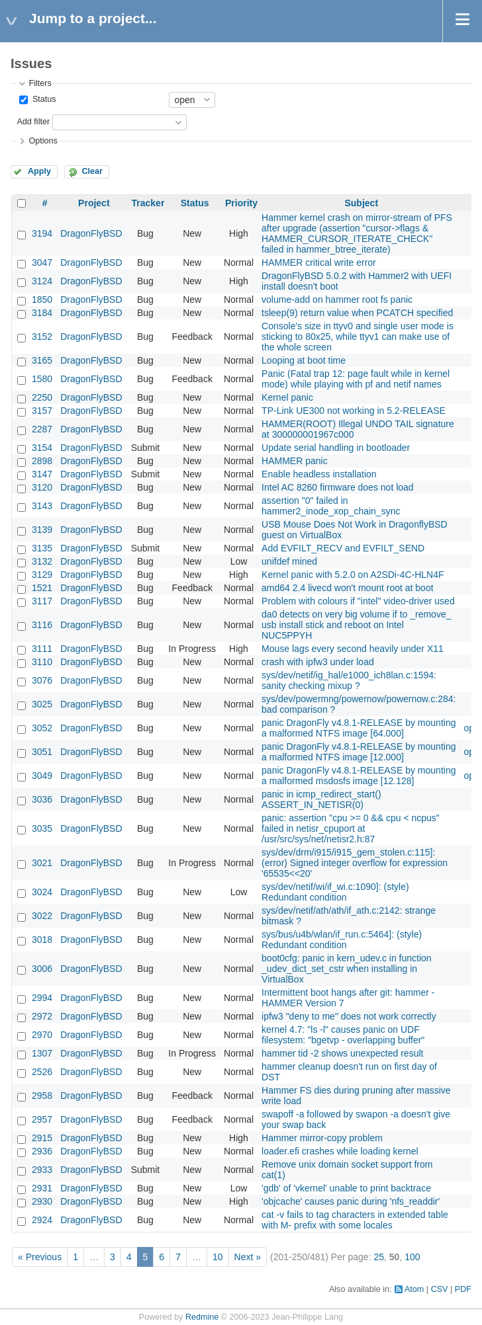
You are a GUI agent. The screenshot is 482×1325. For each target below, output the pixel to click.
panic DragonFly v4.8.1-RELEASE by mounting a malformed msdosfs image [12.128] (359, 775)
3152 (42, 336)
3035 (42, 828)
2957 (42, 1119)
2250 (42, 397)
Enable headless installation (319, 474)
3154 (42, 447)
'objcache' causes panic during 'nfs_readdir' (351, 1201)
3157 (42, 410)
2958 (42, 1095)
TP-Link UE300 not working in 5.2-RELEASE (354, 410)
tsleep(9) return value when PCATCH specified (357, 312)
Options (42, 140)
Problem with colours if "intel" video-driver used (358, 601)
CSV (439, 1289)
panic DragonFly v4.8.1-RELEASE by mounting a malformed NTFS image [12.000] (359, 751)
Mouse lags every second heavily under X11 (353, 648)
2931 (42, 1188)
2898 (42, 461)
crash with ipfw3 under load (318, 662)
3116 (42, 625)
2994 (42, 997)
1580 (42, 379)
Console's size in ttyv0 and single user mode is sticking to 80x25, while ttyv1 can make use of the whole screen (358, 336)
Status (43, 99)
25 (378, 1257)
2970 (42, 1034)
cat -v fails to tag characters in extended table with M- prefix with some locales (355, 1219)
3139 (42, 529)
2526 (42, 1071)
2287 (42, 429)
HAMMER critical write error (319, 262)
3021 (42, 863)
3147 (42, 474)
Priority (241, 203)
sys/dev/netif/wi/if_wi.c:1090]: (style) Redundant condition (335, 892)
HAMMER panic (295, 461)
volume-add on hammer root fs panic (337, 299)
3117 (42, 601)
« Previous (40, 1257)
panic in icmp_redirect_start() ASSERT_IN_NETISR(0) (321, 799)
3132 (42, 561)
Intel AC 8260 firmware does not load (338, 487)
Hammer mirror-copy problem (322, 1138)
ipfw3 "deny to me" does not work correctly (349, 1016)
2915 (42, 1138)
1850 (42, 299)
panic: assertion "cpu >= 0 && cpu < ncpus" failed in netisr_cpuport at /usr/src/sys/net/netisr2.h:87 (351, 828)
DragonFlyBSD (91, 233)
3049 (42, 775)
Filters (39, 83)
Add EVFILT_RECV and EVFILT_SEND (343, 548)
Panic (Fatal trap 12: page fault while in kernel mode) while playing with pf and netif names (356, 378)
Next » (247, 1257)
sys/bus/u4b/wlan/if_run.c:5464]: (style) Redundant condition (342, 939)
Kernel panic (287, 397)
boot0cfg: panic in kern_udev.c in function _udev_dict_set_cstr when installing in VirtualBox (347, 968)
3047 (42, 262)
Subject (361, 203)
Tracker (148, 203)
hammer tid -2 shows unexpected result (342, 1053)
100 (412, 1257)
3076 (42, 680)
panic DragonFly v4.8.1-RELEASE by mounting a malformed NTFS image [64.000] (359, 728)
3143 (42, 506)
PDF (463, 1289)
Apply (39, 171)
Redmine (201, 1317)
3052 (42, 728)
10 (218, 1257)
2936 (42, 1151)
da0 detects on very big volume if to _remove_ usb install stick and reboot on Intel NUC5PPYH (356, 625)
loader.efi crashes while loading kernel (340, 1151)
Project (93, 203)
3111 (42, 648)
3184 (42, 312)
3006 (42, 968)
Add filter (33, 121)
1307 (42, 1053)
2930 (42, 1201)
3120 (42, 487)
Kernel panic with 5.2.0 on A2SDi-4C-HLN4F (353, 574)
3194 (42, 233)
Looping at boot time (304, 360)
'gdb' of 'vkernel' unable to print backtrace (346, 1188)
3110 (42, 662)
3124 (42, 281)
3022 (42, 915)
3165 (42, 360)
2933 (42, 1169)
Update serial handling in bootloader (336, 447)
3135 (42, 548)
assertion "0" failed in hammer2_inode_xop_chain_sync (331, 505)
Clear (92, 171)
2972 (42, 1016)
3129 (42, 574)
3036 (42, 799)
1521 (42, 587)
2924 (42, 1220)
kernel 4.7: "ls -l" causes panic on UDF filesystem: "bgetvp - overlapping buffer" (343, 1034)
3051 (42, 751)
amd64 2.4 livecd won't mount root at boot (348, 587)
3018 (42, 939)
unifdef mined (289, 561)
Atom (414, 1289)
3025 (42, 704)
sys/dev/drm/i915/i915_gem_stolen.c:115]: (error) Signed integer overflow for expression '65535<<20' (355, 863)
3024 (42, 892)
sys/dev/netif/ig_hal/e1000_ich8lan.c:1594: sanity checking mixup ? (349, 680)
